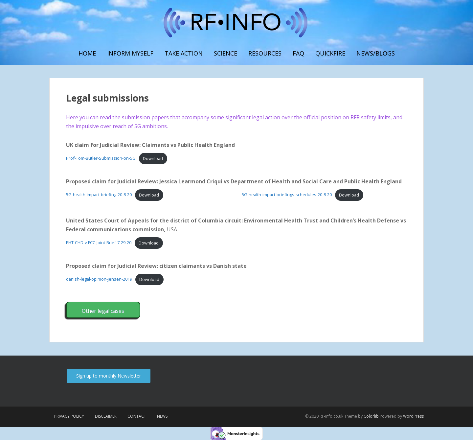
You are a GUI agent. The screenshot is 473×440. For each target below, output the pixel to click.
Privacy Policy (69, 416)
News (162, 416)
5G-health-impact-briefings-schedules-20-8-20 (287, 195)
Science (225, 53)
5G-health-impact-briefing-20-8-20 (99, 195)
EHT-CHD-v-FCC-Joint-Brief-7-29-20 (98, 243)
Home (87, 53)
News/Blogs (375, 53)
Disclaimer (106, 416)
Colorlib (371, 416)
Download (153, 158)
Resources (265, 53)
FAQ (298, 53)
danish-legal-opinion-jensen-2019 (99, 279)
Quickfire (330, 53)
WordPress (413, 416)
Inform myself (130, 53)
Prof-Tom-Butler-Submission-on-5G (101, 158)
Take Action (184, 53)
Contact (136, 416)
